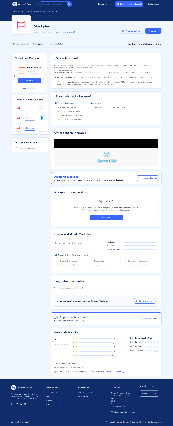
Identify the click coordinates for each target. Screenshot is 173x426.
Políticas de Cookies (130, 422)
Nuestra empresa (53, 387)
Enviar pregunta (145, 301)
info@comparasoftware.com (123, 412)
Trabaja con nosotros (53, 405)
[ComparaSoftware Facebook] (20, 403)
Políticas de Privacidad (114, 422)
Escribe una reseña (116, 371)
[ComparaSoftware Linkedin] (12, 403)
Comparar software (132, 30)
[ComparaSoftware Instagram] (25, 403)
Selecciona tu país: (147, 386)
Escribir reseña (149, 318)
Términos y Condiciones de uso (150, 422)
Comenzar (106, 217)
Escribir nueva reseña (65, 32)
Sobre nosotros (51, 392)
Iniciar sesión (153, 4)
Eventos (49, 401)
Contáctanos (116, 387)
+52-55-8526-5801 (118, 406)
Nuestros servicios (85, 392)
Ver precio (153, 31)
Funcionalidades (56, 44)
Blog (47, 396)
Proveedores (83, 387)
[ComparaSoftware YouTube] (16, 403)
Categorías (104, 4)
